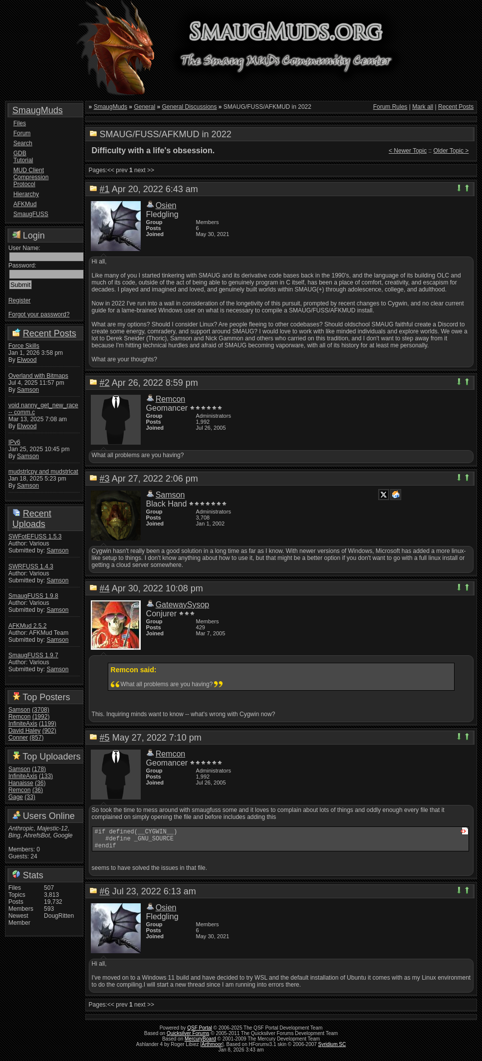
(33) (29, 797)
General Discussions (189, 106)
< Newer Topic (408, 150)
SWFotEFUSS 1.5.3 (35, 536)
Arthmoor (212, 1049)
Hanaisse (20, 783)
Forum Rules (390, 106)
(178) (39, 769)
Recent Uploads (31, 519)
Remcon (19, 716)
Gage (15, 797)
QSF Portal (199, 1032)
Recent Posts (49, 333)
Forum (22, 133)
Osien (166, 205)
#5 (105, 738)
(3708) (40, 709)
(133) (46, 776)
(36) (40, 783)
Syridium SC (332, 1049)
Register (19, 300)
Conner (18, 737)
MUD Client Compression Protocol (29, 177)
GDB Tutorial (23, 157)
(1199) (47, 723)
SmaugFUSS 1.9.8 (33, 595)
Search (22, 143)
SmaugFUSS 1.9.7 (33, 655)
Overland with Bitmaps (38, 375)
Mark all (422, 106)
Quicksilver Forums (188, 1038)
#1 (105, 189)
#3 (105, 479)
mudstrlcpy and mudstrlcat (43, 471)
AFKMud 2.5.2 (27, 625)
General (144, 106)
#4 (105, 588)
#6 (105, 896)
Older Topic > (451, 150)
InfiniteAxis (22, 723)
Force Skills (23, 345)
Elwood (26, 359)
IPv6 (14, 442)
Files (19, 123)
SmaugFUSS (29, 214)
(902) (49, 730)
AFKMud (25, 204)
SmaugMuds (37, 110)
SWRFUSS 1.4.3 (30, 566)
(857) (36, 737)
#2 (105, 383)
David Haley (24, 730)
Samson (28, 389)
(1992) (41, 716)
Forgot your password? (39, 314)
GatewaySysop (183, 604)
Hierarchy (26, 194)
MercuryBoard (200, 1043)
